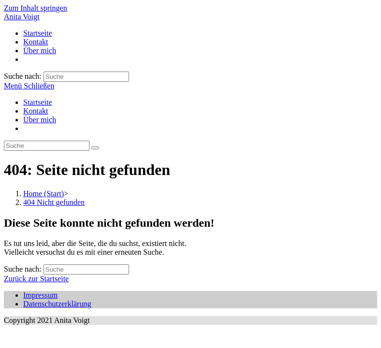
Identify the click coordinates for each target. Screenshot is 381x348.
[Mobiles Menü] (29, 86)
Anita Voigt (22, 17)
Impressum (40, 295)
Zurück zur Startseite (36, 279)
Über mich (39, 120)
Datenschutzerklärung (57, 304)
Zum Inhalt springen (35, 8)
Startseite (37, 102)
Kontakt (35, 111)
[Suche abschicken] (95, 147)
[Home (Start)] (43, 193)
